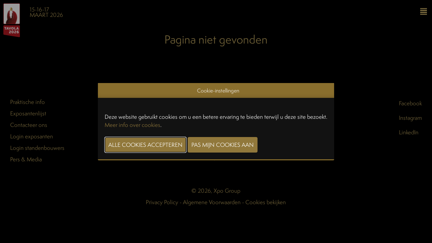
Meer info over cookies (132, 125)
